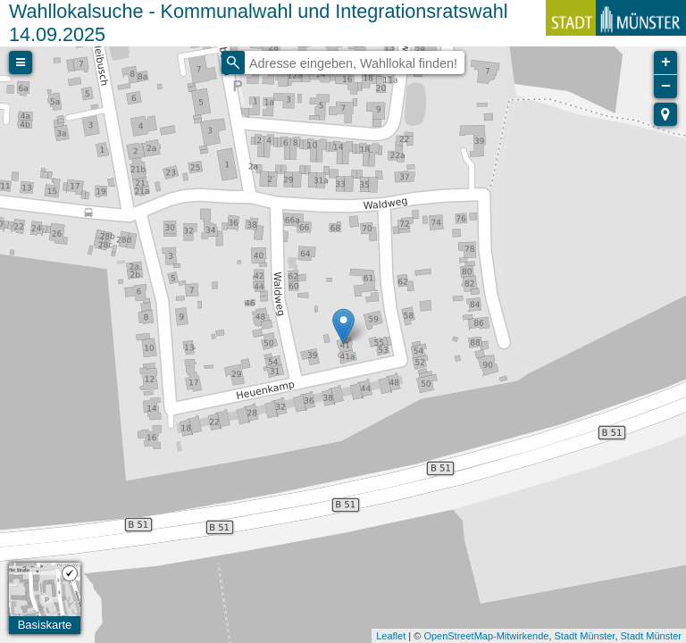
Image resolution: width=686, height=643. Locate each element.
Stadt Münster (585, 635)
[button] (665, 114)
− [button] (666, 86)
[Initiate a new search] (233, 62)
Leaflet (391, 635)
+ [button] (666, 62)
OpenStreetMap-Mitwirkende (485, 635)
